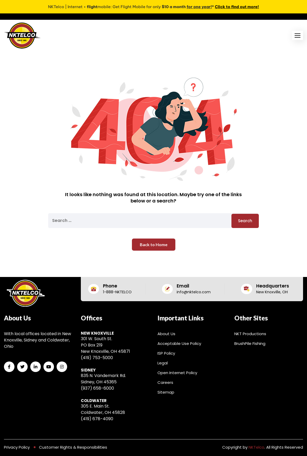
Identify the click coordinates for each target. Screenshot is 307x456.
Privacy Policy (17, 447)
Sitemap (165, 392)
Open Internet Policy (177, 372)
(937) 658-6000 (97, 388)
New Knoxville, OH (272, 292)
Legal (162, 363)
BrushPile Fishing (249, 343)
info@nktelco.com (194, 292)
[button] (297, 35)
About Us (166, 333)
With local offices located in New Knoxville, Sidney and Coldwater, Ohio (37, 340)
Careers (165, 382)
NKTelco (256, 447)
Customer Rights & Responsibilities (73, 447)
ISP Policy (166, 353)
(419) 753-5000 (97, 358)
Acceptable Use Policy (179, 343)
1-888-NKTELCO (117, 292)
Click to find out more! (237, 6)
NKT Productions (250, 333)
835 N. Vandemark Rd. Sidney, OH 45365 (103, 379)
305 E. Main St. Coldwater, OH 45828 (103, 409)
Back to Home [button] (153, 244)
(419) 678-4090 (97, 419)
